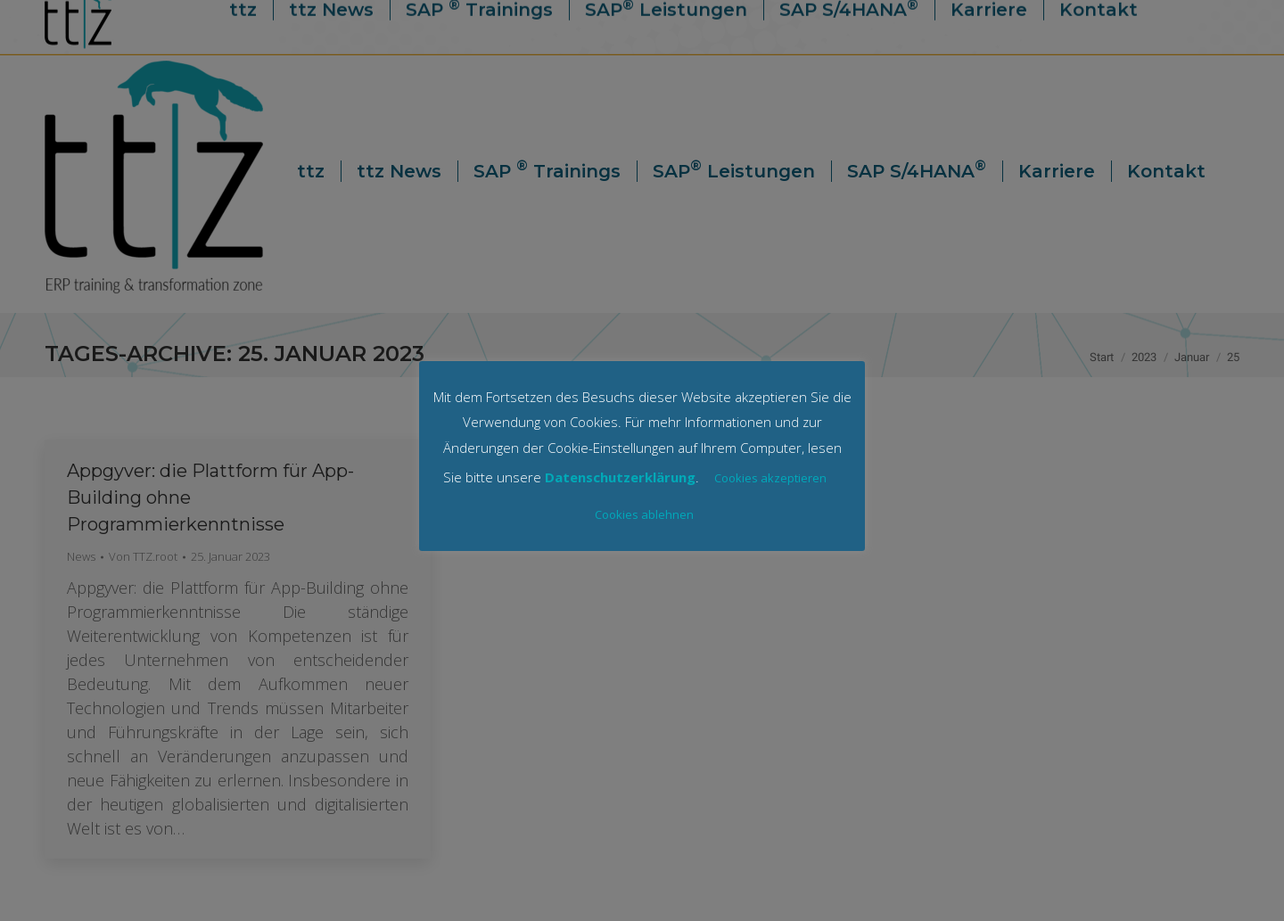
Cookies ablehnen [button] (644, 514)
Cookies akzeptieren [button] (770, 478)
